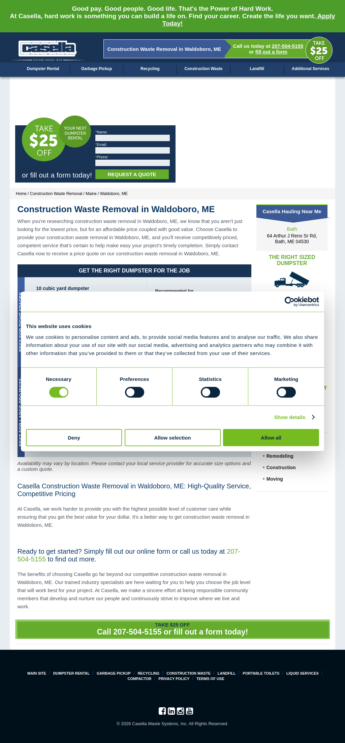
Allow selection (172, 437)
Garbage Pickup (96, 68)
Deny (74, 437)
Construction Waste (204, 68)
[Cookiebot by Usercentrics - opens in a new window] (289, 302)
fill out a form (271, 52)
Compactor (139, 679)
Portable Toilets (261, 673)
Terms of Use (210, 679)
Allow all (271, 437)
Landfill (257, 68)
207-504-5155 (287, 46)
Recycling (150, 68)
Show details (290, 417)
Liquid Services (302, 673)
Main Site (36, 673)
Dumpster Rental (43, 68)
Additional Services (310, 68)
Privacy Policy (173, 679)
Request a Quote (132, 174)
